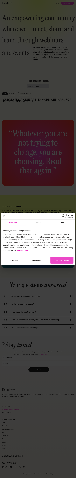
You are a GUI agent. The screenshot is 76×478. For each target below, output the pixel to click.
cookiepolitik (22, 250)
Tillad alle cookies (62, 260)
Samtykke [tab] (13, 223)
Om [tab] (62, 223)
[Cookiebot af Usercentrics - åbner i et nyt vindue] (63, 216)
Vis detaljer (38, 260)
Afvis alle (14, 260)
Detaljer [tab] (38, 223)
